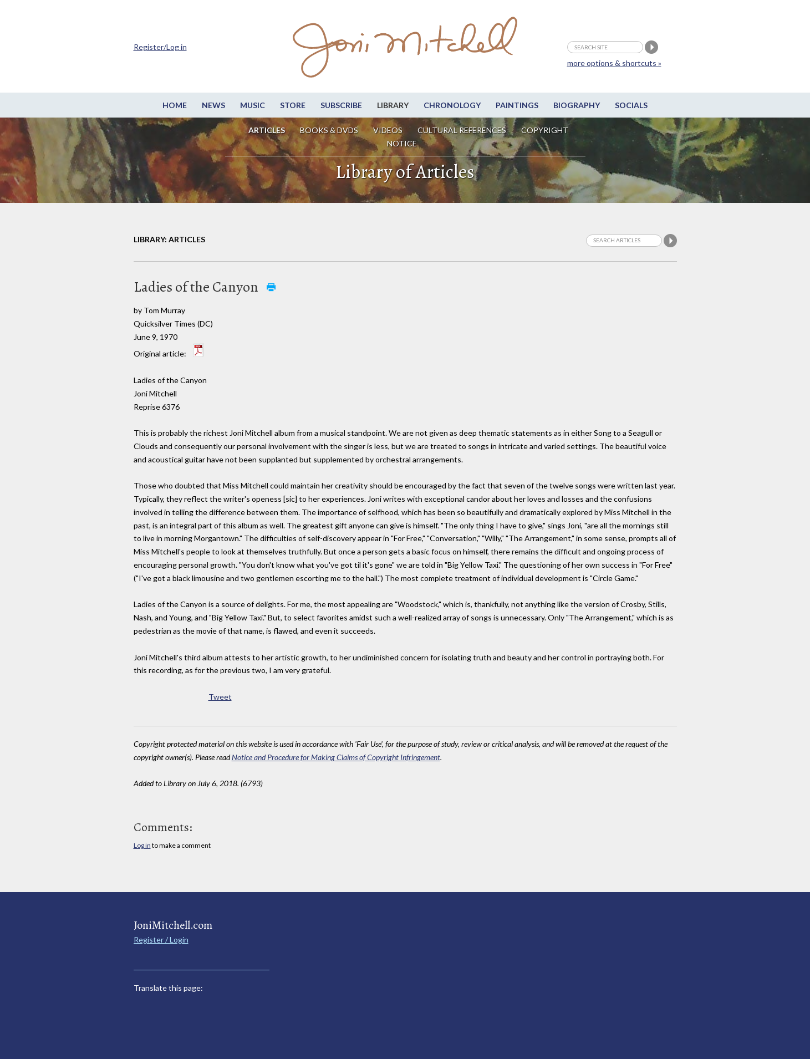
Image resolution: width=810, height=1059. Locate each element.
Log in (142, 845)
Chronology (452, 105)
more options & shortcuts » (614, 63)
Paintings (517, 105)
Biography (576, 105)
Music (252, 105)
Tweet (220, 696)
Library (393, 105)
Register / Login (161, 939)
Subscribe (341, 105)
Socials (631, 105)
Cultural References (461, 130)
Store (292, 105)
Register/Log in (160, 47)
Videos (388, 130)
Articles (266, 130)
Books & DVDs (329, 130)
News (213, 105)
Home (174, 105)
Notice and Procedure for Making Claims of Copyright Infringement (336, 757)
